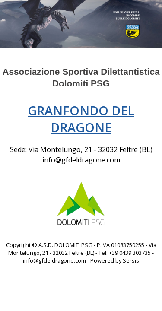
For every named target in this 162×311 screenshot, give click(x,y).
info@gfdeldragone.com (81, 160)
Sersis (131, 260)
